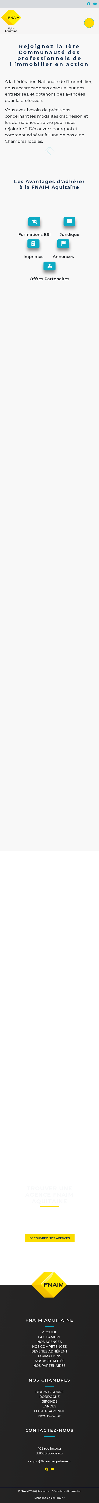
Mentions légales (44, 1497)
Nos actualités (49, 1361)
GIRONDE (49, 1401)
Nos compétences (49, 1347)
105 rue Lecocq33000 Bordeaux (49, 1451)
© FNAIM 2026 (27, 1491)
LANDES (49, 1406)
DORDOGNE (49, 1397)
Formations (49, 1356)
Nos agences (49, 1342)
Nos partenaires (49, 1366)
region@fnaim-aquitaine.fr (49, 1461)
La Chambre (49, 1337)
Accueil (49, 1332)
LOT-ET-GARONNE (49, 1411)
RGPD (61, 1497)
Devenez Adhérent (49, 1351)
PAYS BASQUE (49, 1416)
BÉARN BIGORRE (49, 1392)
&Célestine (58, 1491)
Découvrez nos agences (49, 1238)
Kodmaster (74, 1491)
